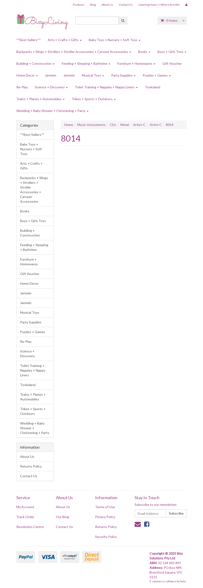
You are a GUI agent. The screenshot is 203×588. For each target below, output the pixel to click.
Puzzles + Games (157, 75)
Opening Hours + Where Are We (159, 4)
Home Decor (27, 75)
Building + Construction (35, 63)
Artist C (156, 125)
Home (68, 125)
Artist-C (139, 125)
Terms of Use (105, 507)
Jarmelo (50, 75)
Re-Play (22, 87)
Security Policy (106, 537)
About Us (107, 4)
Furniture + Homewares (136, 63)
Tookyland (152, 87)
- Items (169, 20)
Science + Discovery (51, 87)
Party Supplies (123, 75)
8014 (169, 125)
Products (78, 4)
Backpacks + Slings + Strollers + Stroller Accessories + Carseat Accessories (73, 52)
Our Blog (62, 517)
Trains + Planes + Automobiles (40, 99)
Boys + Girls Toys (172, 52)
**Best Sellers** (28, 40)
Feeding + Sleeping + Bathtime (86, 63)
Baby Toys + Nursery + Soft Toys (115, 40)
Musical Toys (93, 75)
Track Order (25, 517)
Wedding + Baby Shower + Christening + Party (52, 111)
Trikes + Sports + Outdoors (94, 99)
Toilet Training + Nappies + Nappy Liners (106, 87)
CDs (113, 125)
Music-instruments (91, 125)
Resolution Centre (30, 527)
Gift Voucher (172, 63)
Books (144, 52)
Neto (183, 581)
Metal (124, 125)
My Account (25, 507)
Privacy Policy (105, 517)
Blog (93, 4)
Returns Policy (31, 466)
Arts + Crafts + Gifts (65, 40)
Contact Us (126, 4)
